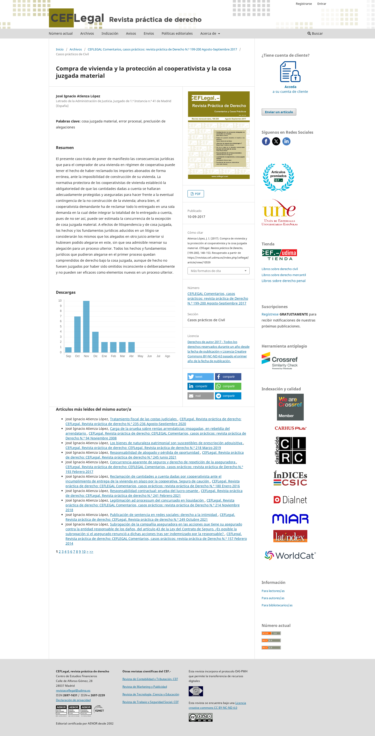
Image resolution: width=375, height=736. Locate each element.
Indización (110, 33)
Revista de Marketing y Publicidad (144, 687)
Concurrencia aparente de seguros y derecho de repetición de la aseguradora (173, 462)
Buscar (315, 33)
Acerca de (208, 33)
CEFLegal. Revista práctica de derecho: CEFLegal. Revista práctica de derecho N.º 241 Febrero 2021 (154, 493)
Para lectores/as (273, 591)
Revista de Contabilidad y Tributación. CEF (150, 679)
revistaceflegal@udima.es (73, 690)
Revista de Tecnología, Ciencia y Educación (150, 694)
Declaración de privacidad (73, 700)
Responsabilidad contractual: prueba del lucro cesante (154, 490)
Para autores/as (273, 598)
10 (84, 551)
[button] (201, 376)
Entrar (321, 3)
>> (91, 551)
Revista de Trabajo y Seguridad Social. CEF (150, 702)
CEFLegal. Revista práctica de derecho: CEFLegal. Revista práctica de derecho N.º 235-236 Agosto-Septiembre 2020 (153, 421)
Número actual (61, 33)
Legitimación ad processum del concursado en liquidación (157, 500)
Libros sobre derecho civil (280, 269)
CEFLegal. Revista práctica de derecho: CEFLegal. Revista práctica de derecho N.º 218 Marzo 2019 (143, 447)
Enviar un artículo (279, 112)
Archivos (87, 33)
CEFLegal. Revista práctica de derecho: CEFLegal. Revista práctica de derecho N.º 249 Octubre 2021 (150, 517)
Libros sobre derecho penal (284, 280)
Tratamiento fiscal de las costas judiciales (144, 419)
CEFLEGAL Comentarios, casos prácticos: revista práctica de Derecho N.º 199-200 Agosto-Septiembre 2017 (162, 49)
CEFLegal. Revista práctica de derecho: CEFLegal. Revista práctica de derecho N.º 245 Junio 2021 (155, 454)
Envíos (149, 33)
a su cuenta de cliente (290, 87)
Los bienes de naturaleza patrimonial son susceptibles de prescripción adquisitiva (176, 443)
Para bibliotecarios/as (277, 605)
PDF (197, 194)
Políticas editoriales (177, 33)
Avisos (131, 33)
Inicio (60, 49)
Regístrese (270, 314)
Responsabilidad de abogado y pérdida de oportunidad (155, 452)
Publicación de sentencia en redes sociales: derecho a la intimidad (164, 514)
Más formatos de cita (206, 271)
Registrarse (304, 3)
